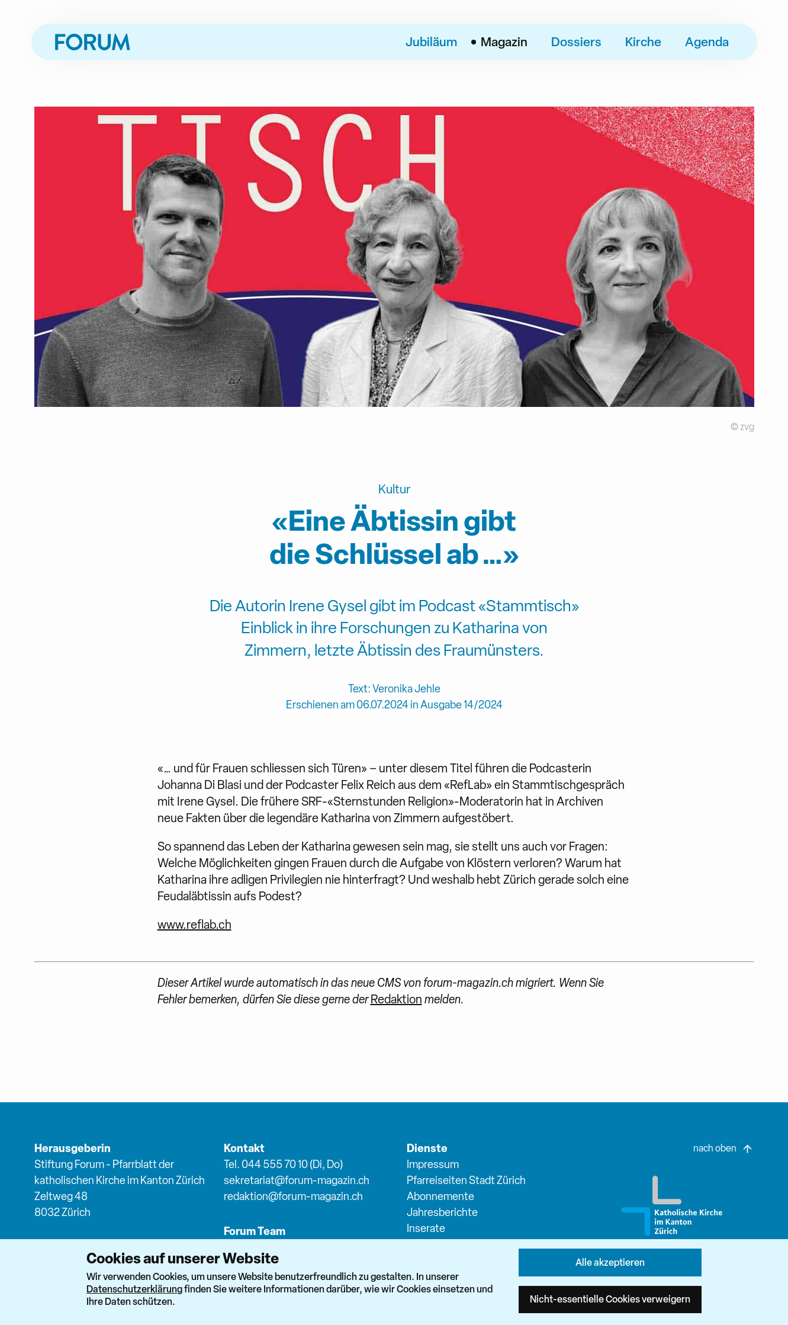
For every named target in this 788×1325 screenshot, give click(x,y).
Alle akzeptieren (610, 1262)
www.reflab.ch (194, 924)
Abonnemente (440, 1196)
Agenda (707, 41)
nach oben (723, 1148)
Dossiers (576, 41)
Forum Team (254, 1231)
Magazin (504, 41)
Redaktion (396, 999)
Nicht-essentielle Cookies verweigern (610, 1298)
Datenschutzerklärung (134, 1288)
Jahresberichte (442, 1212)
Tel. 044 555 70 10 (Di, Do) (283, 1164)
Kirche (643, 41)
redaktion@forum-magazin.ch (293, 1196)
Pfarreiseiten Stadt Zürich (466, 1180)
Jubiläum (431, 41)
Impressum (433, 1164)
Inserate (426, 1228)
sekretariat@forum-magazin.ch (296, 1180)
